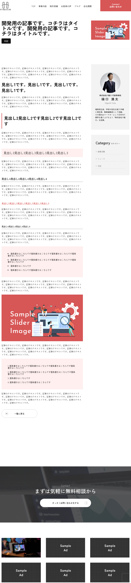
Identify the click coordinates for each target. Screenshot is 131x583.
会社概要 (88, 6)
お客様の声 (66, 6)
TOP (33, 6)
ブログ (77, 6)
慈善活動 (101, 152)
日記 (6, 41)
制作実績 (54, 6)
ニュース (101, 159)
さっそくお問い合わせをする (70, 503)
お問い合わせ (115, 5)
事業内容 (43, 6)
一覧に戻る (15, 413)
